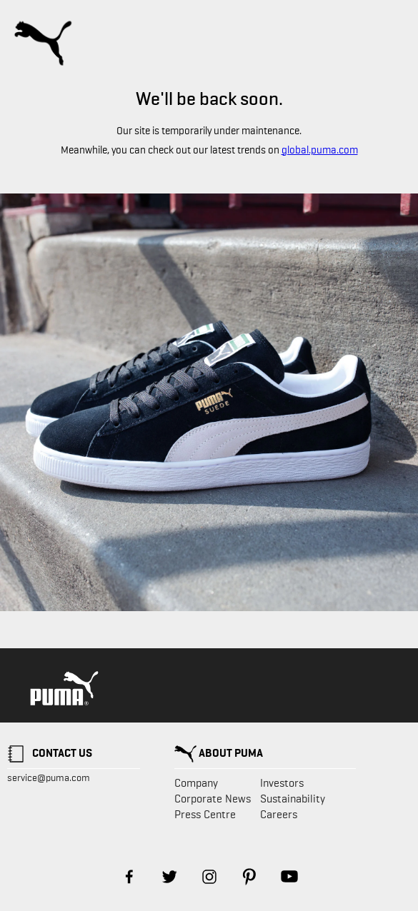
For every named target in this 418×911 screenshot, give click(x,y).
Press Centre (205, 814)
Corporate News (212, 798)
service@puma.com (48, 778)
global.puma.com (320, 150)
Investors (282, 783)
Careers (278, 814)
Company (196, 783)
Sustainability (292, 798)
